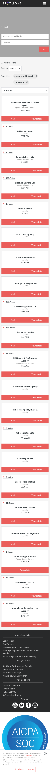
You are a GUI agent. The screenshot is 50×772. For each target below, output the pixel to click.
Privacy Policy (9, 688)
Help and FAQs (9, 692)
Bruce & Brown (25, 208)
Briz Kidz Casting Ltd (25, 182)
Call (13, 118)
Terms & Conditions (12, 685)
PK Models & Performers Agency (25, 359)
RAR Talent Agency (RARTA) (25, 409)
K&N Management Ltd (25, 306)
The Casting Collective (25, 556)
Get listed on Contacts (13, 669)
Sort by (4, 68)
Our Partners (8, 644)
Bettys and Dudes (25, 131)
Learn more (29, 755)
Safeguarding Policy (12, 695)
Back (4, 27)
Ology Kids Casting (25, 332)
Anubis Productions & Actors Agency (25, 104)
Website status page (12, 672)
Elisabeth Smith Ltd (25, 257)
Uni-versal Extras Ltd (25, 582)
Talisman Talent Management (25, 533)
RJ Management (25, 458)
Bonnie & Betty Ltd (25, 157)
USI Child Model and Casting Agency (25, 609)
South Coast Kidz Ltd (25, 507)
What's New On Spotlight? (15, 675)
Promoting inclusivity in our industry (19, 656)
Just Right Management (25, 283)
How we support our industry (16, 647)
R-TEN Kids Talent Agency (25, 386)
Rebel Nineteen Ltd (25, 432)
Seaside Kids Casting (25, 481)
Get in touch (8, 640)
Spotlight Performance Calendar (18, 666)
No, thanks (20, 769)
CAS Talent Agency (25, 234)
